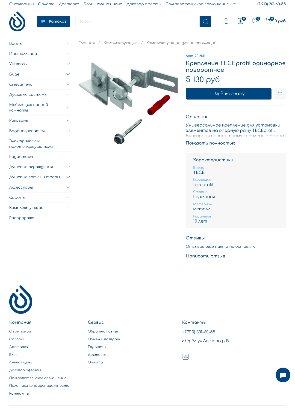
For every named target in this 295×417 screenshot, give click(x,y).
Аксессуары (21, 187)
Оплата (46, 4)
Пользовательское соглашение (197, 4)
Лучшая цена (109, 4)
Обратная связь (103, 331)
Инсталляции (23, 54)
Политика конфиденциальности (39, 385)
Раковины (19, 120)
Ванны (15, 44)
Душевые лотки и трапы (34, 177)
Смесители (20, 84)
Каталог (53, 21)
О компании (21, 4)
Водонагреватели (27, 131)
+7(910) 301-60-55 (271, 4)
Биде (14, 74)
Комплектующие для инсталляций (181, 43)
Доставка (69, 4)
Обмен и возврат (104, 339)
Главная (86, 43)
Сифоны (17, 198)
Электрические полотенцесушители (31, 144)
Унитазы (18, 64)
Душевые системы (28, 95)
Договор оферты (144, 4)
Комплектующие (120, 43)
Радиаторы (21, 157)
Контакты (19, 393)
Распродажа (21, 218)
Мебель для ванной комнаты (28, 107)
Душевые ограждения (31, 167)
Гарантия (97, 347)
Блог (88, 4)
